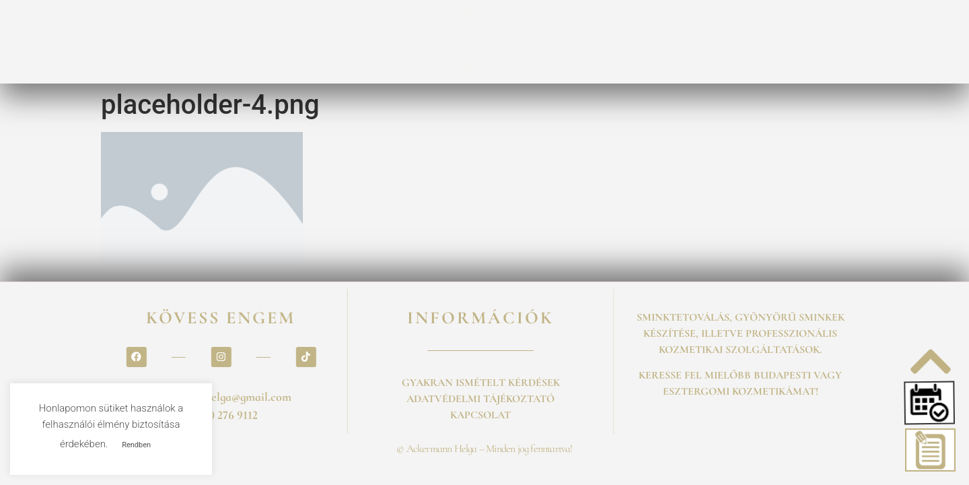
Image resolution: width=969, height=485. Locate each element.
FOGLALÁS (262, 41)
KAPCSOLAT (797, 41)
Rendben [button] (136, 445)
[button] (931, 403)
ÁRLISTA (336, 41)
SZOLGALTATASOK (163, 41)
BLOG (726, 41)
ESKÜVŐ (665, 41)
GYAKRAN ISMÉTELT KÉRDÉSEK (481, 382)
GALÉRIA (595, 41)
